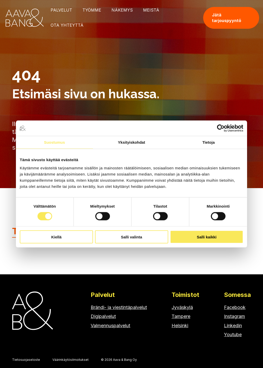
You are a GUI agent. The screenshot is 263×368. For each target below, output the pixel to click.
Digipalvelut (103, 316)
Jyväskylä (182, 307)
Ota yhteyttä (67, 25)
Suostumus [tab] (54, 142)
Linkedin (233, 325)
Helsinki (180, 325)
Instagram (234, 316)
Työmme (91, 10)
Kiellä (56, 237)
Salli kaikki (207, 237)
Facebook (235, 307)
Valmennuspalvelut (110, 325)
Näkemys (122, 10)
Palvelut (61, 10)
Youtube (233, 334)
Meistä (151, 10)
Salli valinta (131, 237)
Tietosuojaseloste (26, 360)
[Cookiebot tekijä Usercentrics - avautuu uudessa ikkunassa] (220, 128)
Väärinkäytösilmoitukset (70, 360)
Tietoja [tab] (208, 142)
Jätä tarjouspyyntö (226, 17)
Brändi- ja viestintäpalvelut (119, 307)
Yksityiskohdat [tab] (131, 142)
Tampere (181, 316)
